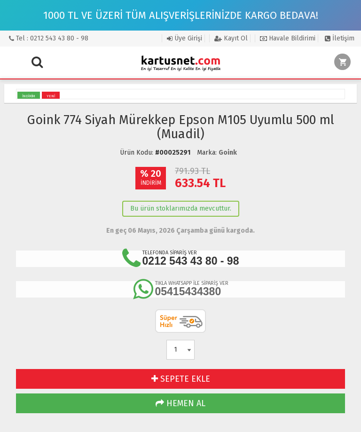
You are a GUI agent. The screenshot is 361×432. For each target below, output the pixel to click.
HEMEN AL (180, 403)
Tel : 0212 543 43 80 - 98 (48, 38)
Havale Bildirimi (287, 38)
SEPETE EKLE (180, 379)
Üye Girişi (184, 38)
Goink (228, 153)
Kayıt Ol (231, 38)
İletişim (339, 38)
